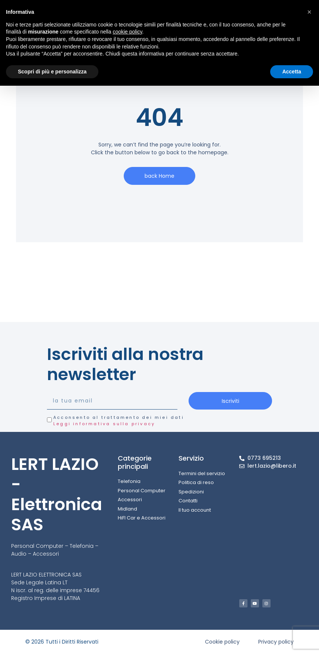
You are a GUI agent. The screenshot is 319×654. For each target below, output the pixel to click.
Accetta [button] (291, 72)
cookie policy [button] (127, 32)
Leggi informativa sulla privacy (104, 424)
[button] (309, 12)
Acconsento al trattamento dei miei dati (118, 420)
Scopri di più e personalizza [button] (52, 72)
